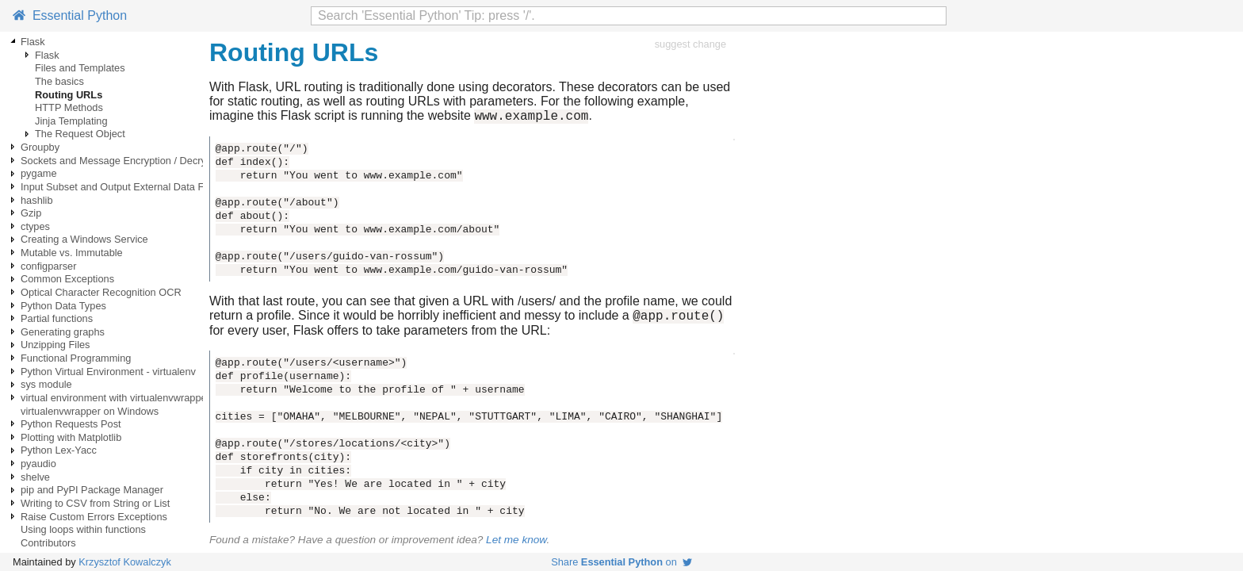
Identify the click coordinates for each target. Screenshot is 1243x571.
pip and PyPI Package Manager (92, 490)
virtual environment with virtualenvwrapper (115, 398)
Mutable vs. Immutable (72, 253)
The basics (59, 81)
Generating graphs (63, 332)
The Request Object (80, 134)
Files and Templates (80, 68)
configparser (48, 266)
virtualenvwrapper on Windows (90, 411)
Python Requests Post (71, 424)
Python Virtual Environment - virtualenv (108, 371)
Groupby (40, 147)
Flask (33, 42)
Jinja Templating (71, 121)
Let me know (516, 544)
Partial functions (57, 318)
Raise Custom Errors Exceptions (94, 517)
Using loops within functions (83, 529)
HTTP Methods (69, 107)
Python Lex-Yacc (59, 450)
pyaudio (38, 463)
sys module (46, 384)
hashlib (37, 200)
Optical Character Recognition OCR (101, 292)
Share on (621, 562)
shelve (35, 477)
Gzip (31, 213)
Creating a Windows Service (84, 239)
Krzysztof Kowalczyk (124, 562)
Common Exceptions (67, 279)
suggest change (690, 44)
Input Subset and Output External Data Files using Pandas (152, 187)
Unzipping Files (55, 345)
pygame (39, 173)
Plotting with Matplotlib (71, 437)
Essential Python (70, 15)
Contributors (48, 543)
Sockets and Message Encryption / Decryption (124, 161)
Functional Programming (76, 358)
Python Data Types (63, 306)
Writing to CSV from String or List (95, 503)
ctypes (35, 226)
